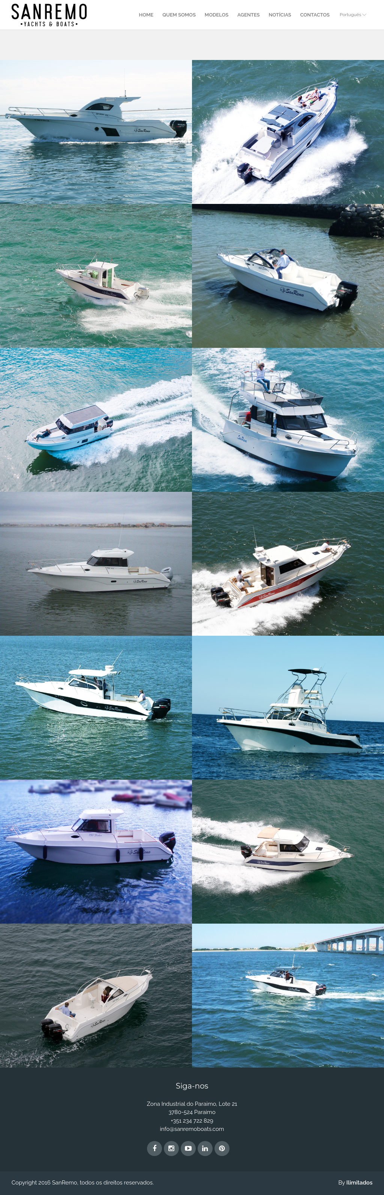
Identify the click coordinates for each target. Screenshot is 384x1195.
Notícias (280, 15)
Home (146, 15)
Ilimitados (359, 1182)
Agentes (248, 15)
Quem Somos (179, 15)
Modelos (216, 15)
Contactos (315, 15)
